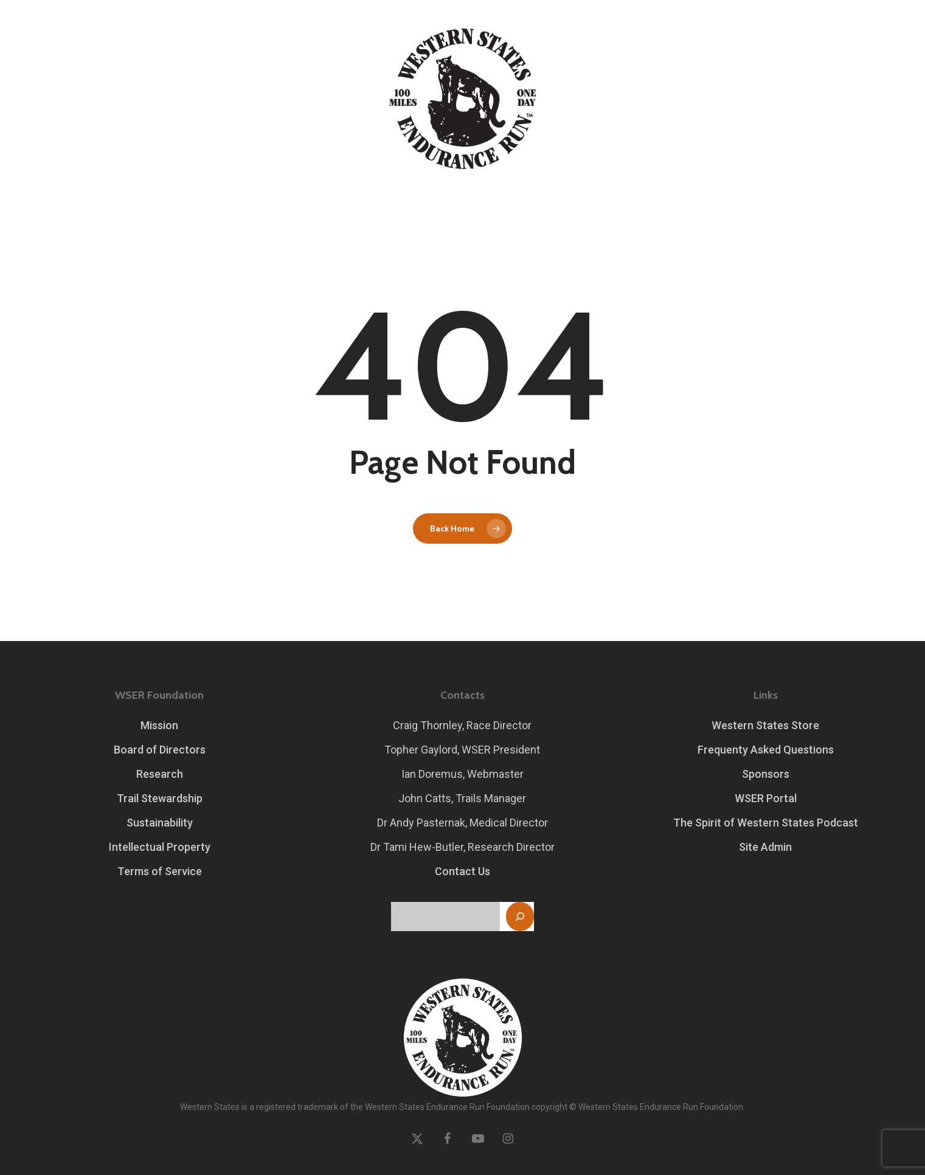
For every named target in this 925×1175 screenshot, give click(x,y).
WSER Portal (766, 798)
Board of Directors (160, 749)
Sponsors (765, 774)
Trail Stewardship (160, 798)
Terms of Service (159, 871)
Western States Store (765, 725)
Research (159, 774)
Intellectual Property (159, 847)
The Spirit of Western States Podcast (765, 822)
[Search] (520, 916)
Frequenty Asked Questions (766, 749)
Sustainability (159, 822)
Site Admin (765, 847)
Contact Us (462, 871)
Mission (159, 725)
